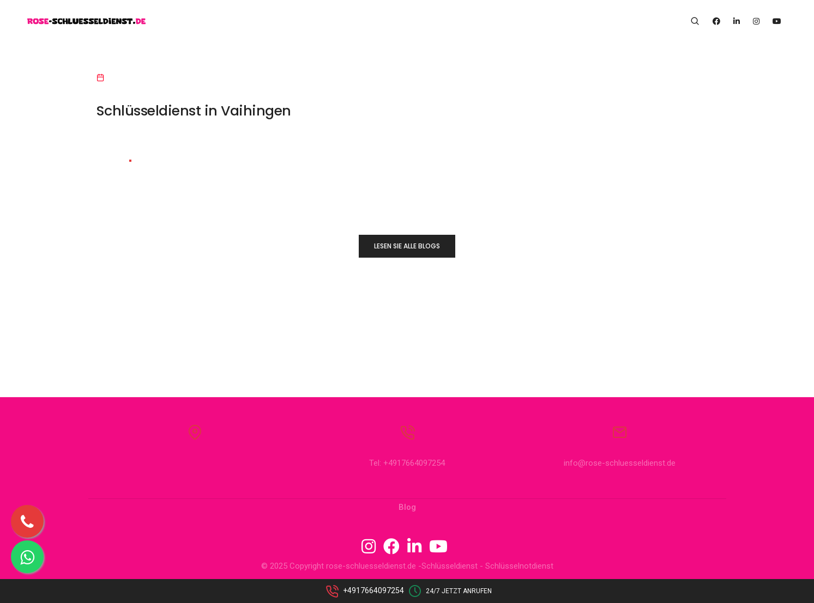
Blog (407, 509)
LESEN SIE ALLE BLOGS (407, 246)
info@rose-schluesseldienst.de (620, 465)
